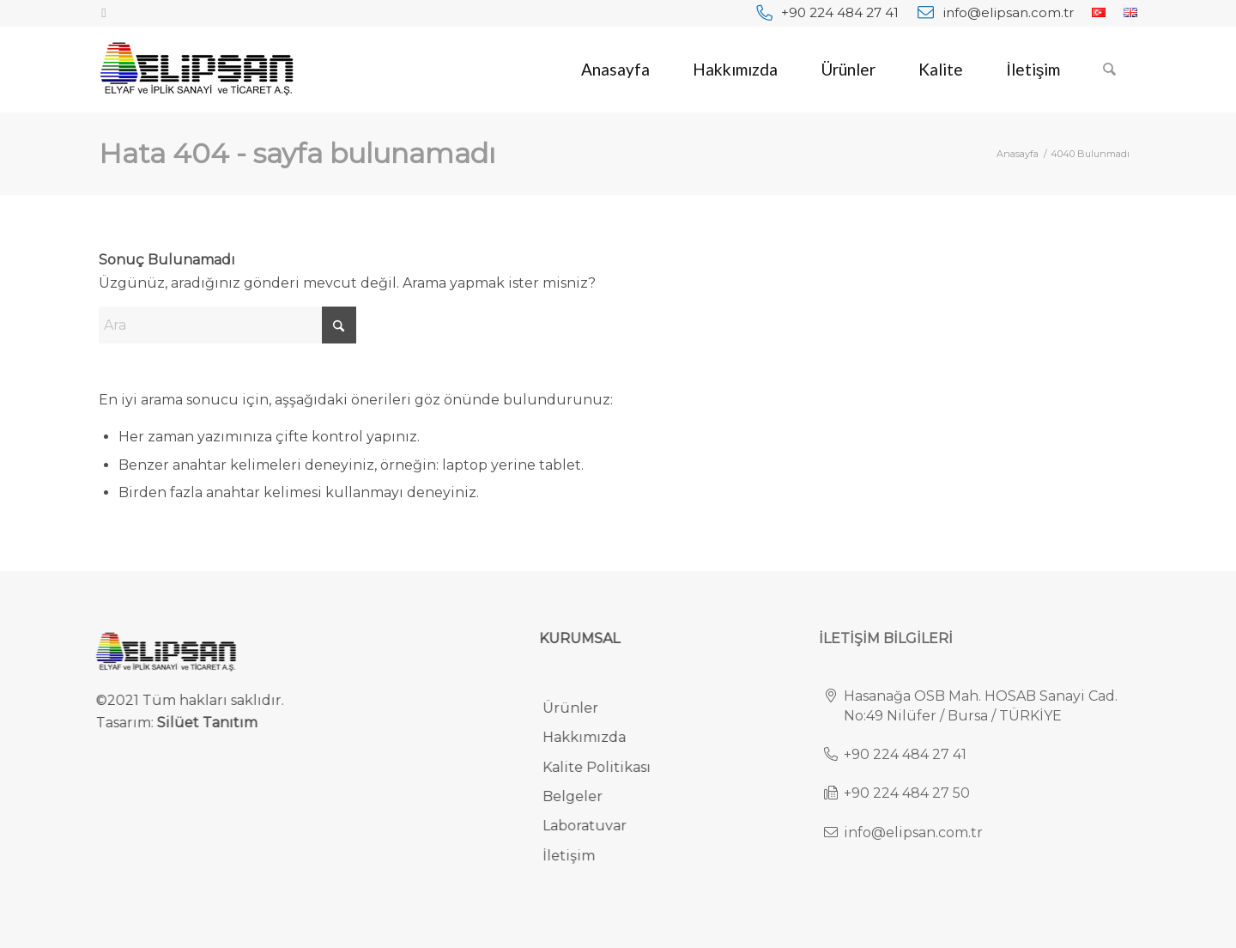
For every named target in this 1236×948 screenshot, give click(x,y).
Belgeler (583, 796)
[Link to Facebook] (104, 13)
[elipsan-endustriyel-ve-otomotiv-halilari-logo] (196, 69)
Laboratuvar (595, 825)
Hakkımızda (594, 737)
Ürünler (581, 708)
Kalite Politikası (607, 767)
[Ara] (1109, 69)
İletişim (579, 856)
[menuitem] (827, 12)
